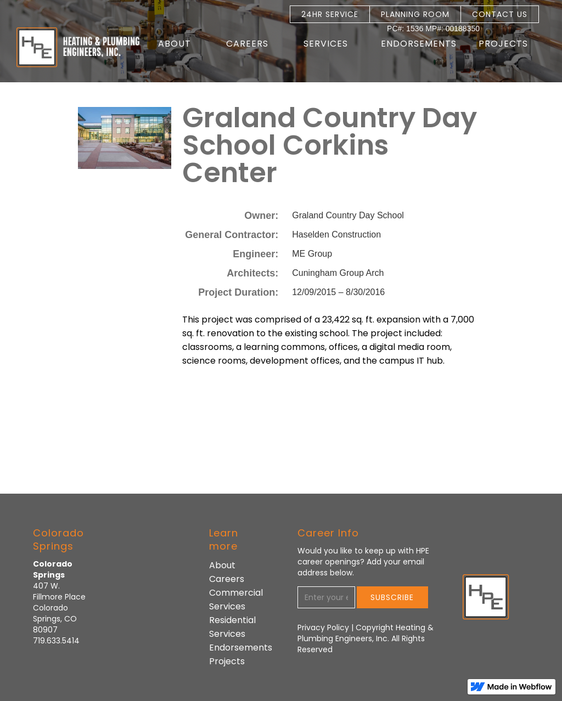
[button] (180, 43)
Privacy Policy (324, 627)
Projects (503, 43)
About (222, 565)
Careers (226, 579)
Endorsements (419, 43)
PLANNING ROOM (415, 14)
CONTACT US (499, 14)
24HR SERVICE (329, 14)
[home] (70, 47)
